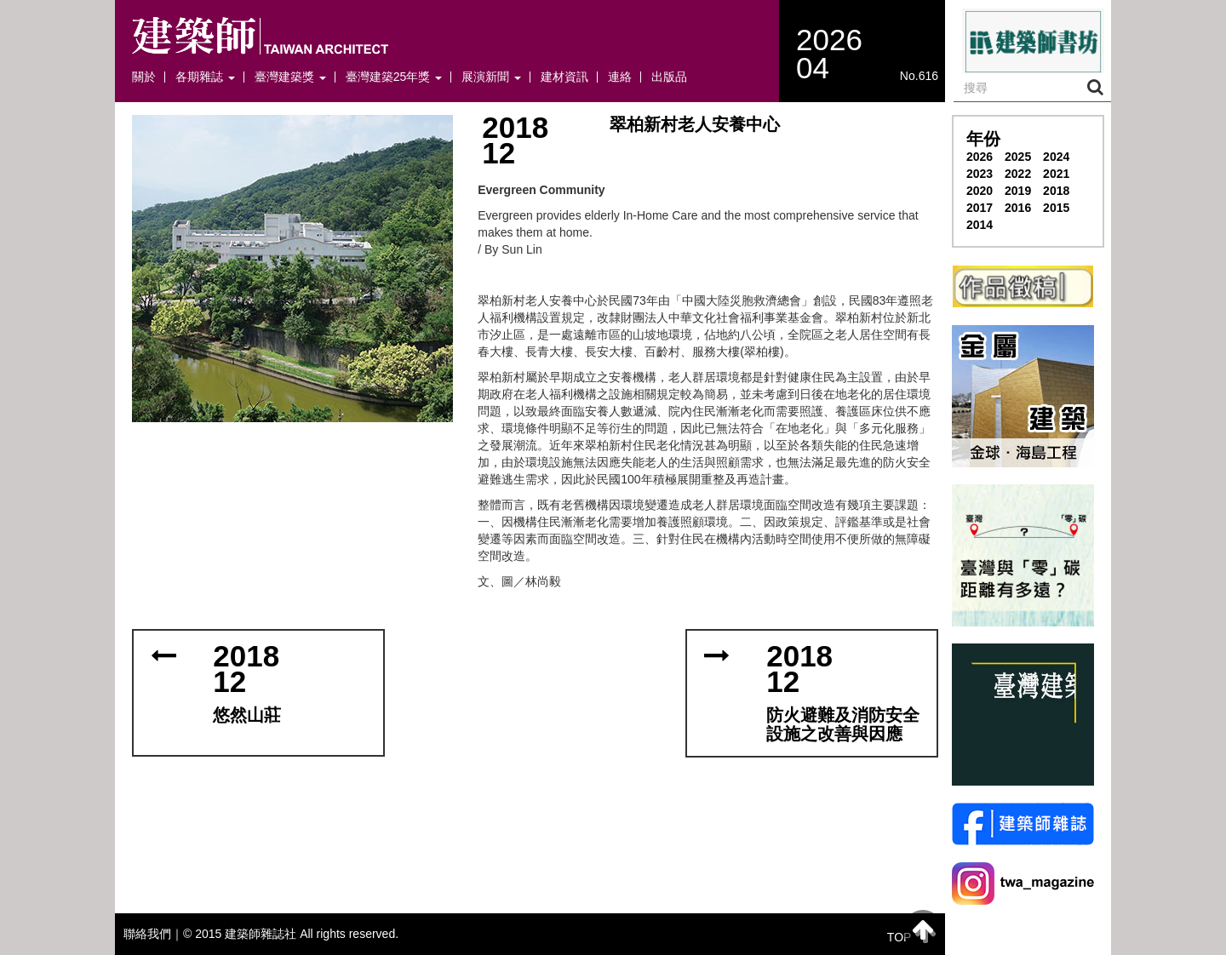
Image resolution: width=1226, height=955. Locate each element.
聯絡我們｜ (153, 934)
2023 (979, 173)
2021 (1056, 173)
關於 (144, 77)
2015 (1056, 207)
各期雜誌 (205, 77)
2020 (979, 190)
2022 (1018, 173)
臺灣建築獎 (290, 77)
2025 (1018, 156)
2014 (979, 225)
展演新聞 (491, 77)
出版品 (669, 77)
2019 (1018, 190)
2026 (979, 156)
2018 (1056, 190)
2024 (1056, 156)
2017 (979, 207)
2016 (1018, 207)
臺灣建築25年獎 (394, 77)
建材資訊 (564, 77)
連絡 (620, 77)
